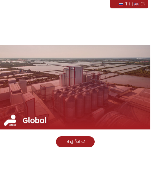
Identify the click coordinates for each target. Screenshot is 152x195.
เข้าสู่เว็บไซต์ (75, 142)
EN (139, 4)
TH (124, 4)
